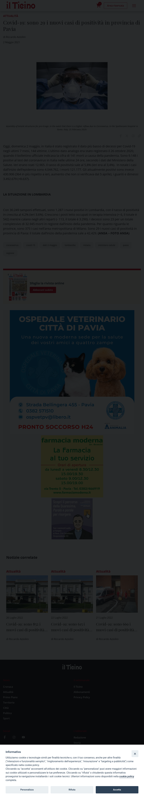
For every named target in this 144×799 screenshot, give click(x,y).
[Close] (135, 753)
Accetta (117, 789)
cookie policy (126, 776)
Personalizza (27, 789)
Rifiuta (72, 789)
